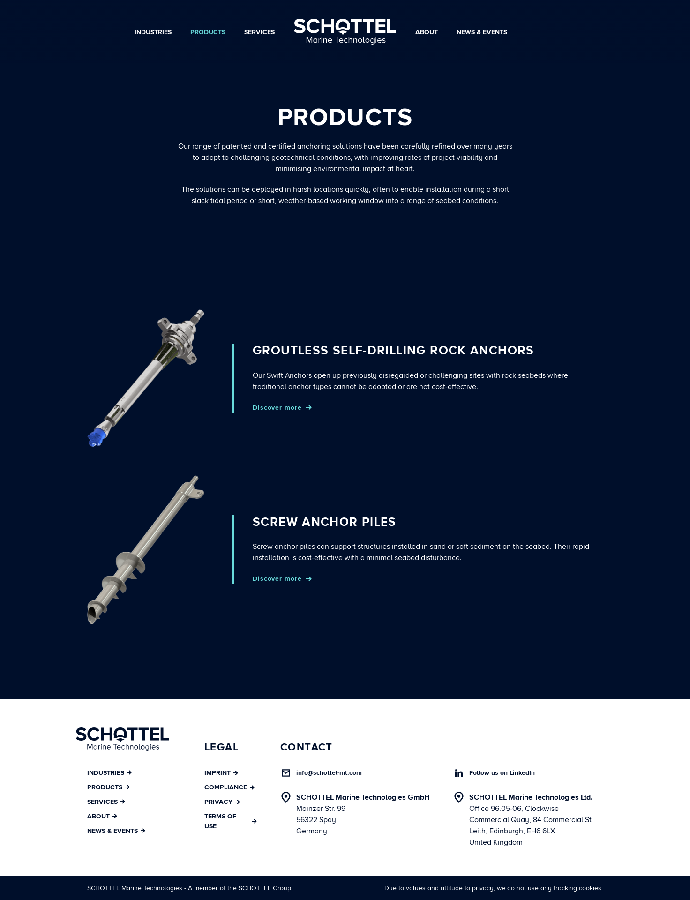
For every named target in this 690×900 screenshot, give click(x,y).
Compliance (229, 787)
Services (259, 32)
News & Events (482, 32)
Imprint (221, 773)
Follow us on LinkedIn (502, 773)
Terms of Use (230, 821)
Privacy (222, 802)
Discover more (277, 408)
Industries (153, 32)
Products (207, 32)
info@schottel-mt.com (329, 773)
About (426, 32)
